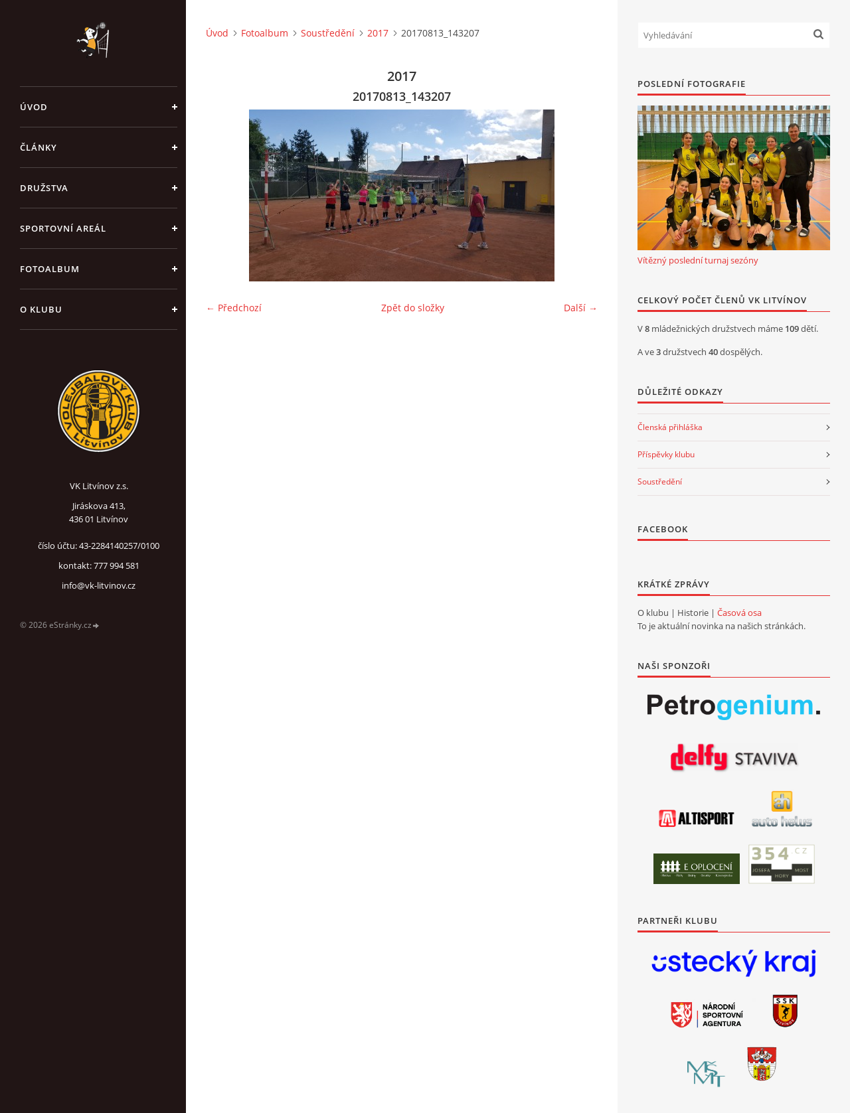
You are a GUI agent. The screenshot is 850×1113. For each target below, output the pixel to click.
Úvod (34, 107)
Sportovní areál (63, 228)
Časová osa (739, 613)
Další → (581, 307)
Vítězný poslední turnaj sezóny (698, 260)
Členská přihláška (670, 427)
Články (38, 147)
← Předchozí (234, 307)
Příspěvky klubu (666, 454)
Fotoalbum (50, 269)
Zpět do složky (412, 307)
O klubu (41, 309)
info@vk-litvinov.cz (98, 585)
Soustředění (328, 33)
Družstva (44, 188)
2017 (377, 33)
